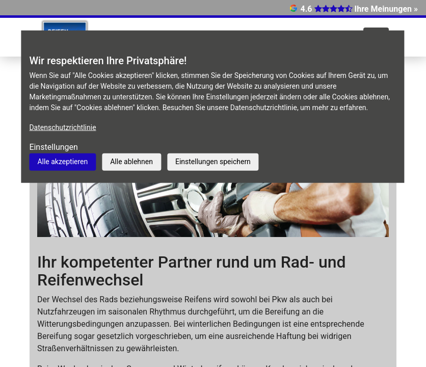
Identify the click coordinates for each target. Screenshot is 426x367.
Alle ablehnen (131, 162)
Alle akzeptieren (62, 162)
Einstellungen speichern (213, 162)
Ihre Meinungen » (386, 9)
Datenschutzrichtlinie (62, 127)
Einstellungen (53, 147)
